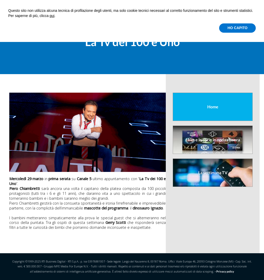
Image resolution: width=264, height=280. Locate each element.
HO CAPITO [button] (237, 28)
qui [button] (52, 16)
